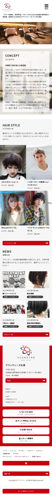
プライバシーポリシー (21, 456)
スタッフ (30, 451)
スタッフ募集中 (26, 439)
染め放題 (30, 293)
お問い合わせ (26, 430)
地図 (8, 380)
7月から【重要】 (9, 323)
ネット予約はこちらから (26, 491)
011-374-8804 (26, 413)
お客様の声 (6, 453)
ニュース (13, 451)
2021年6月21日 (8, 320)
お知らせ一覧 (8, 334)
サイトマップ (7, 456)
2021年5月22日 (33, 320)
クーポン (21, 451)
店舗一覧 (7, 474)
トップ (5, 451)
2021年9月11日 (8, 290)
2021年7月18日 (33, 290)
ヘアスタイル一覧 (10, 243)
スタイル (39, 451)
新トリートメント (9, 293)
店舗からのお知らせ (10, 297)
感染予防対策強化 (34, 323)
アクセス (16, 453)
